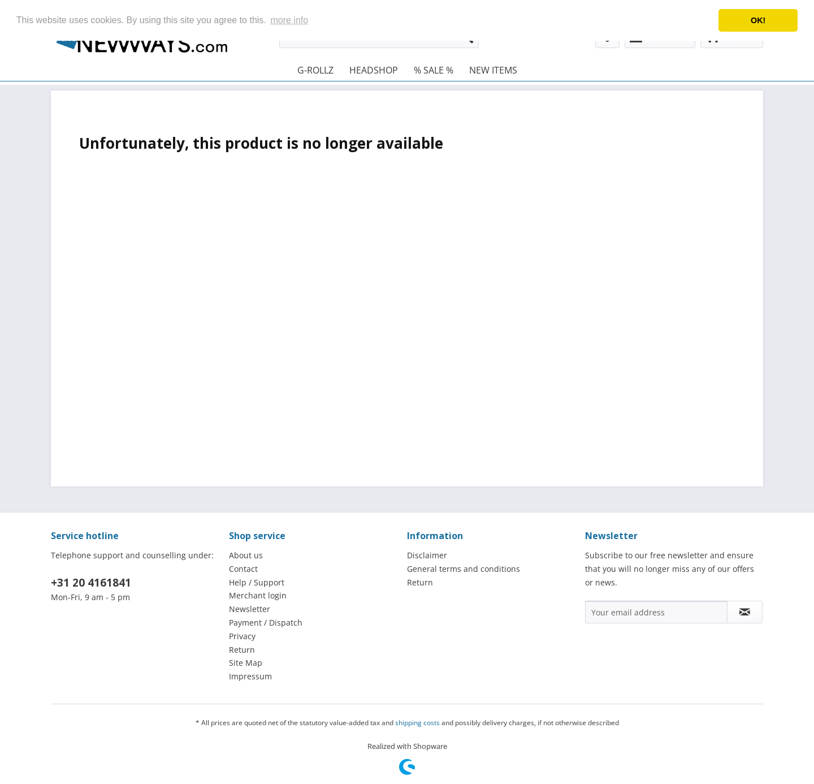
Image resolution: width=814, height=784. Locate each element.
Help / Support (256, 582)
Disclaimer (427, 555)
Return (242, 649)
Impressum (250, 676)
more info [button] (289, 20)
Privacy (242, 636)
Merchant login (258, 595)
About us (246, 555)
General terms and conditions (463, 568)
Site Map (245, 662)
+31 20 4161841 (91, 582)
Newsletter (249, 609)
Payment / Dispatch (265, 622)
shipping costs (417, 722)
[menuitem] (315, 70)
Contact (243, 568)
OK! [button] (758, 20)
